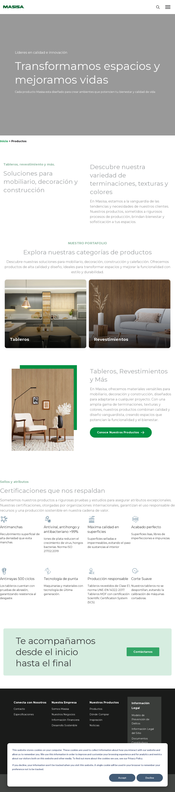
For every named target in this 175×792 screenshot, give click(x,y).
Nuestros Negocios (63, 714)
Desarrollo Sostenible (64, 725)
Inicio (4, 141)
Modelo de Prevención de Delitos (140, 719)
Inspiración (96, 719)
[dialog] (87, 765)
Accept (122, 777)
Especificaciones (24, 714)
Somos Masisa (60, 708)
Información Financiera (65, 719)
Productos (96, 708)
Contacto (19, 708)
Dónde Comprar (99, 714)
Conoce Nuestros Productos (121, 432)
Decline (149, 777)
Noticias (94, 725)
